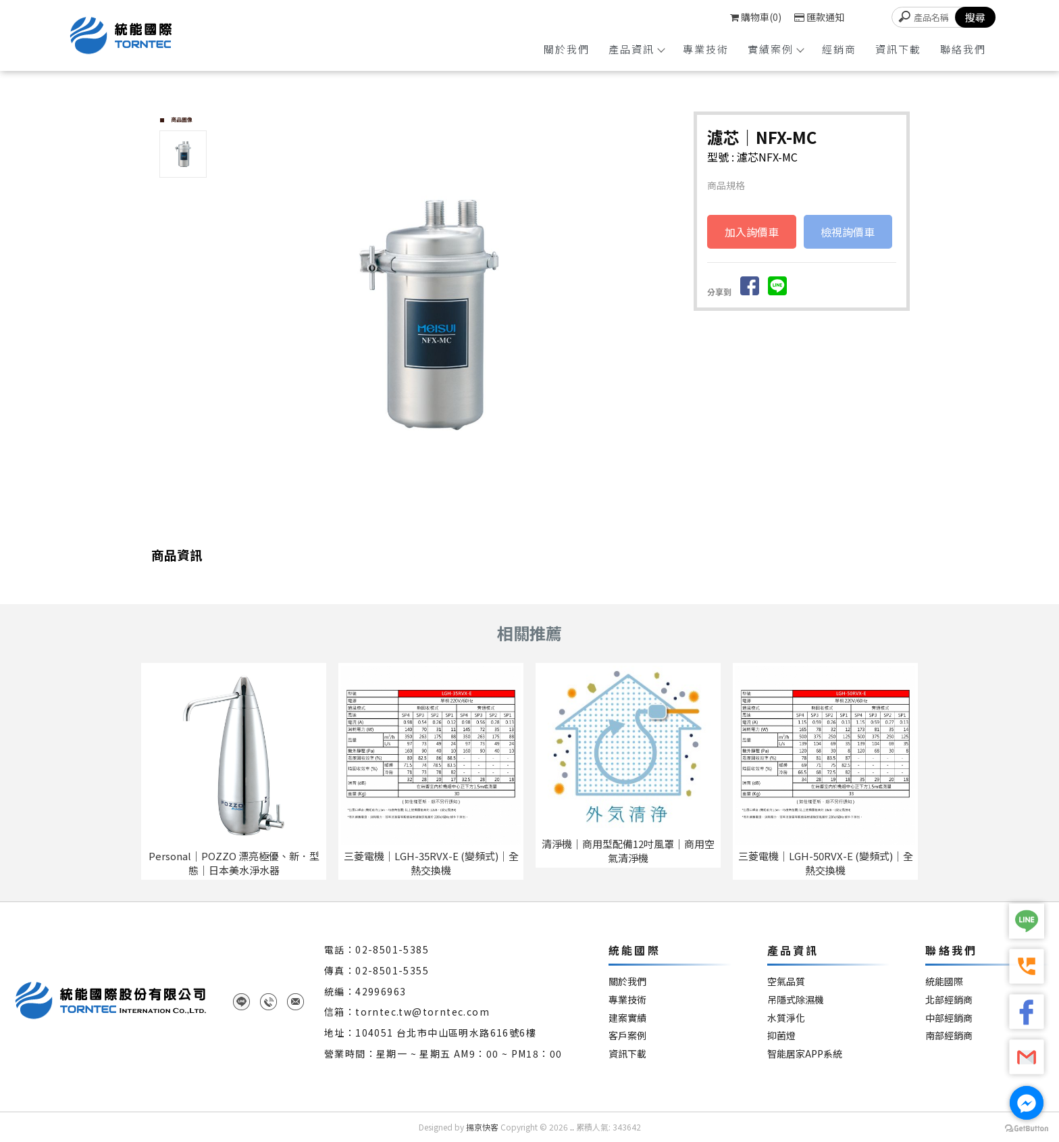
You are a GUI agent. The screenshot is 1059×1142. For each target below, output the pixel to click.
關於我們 (567, 49)
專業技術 (706, 49)
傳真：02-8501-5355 (376, 970)
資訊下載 (898, 49)
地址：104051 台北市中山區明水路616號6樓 (430, 1032)
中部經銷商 (949, 1018)
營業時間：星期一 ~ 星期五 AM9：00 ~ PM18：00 (443, 1053)
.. (572, 1127)
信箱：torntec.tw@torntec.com (407, 1011)
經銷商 (839, 49)
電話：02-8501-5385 (376, 949)
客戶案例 (627, 1035)
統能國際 (944, 981)
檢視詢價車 (848, 232)
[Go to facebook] (1026, 1103)
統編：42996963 (365, 991)
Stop (464, 526)
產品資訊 (636, 49)
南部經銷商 (949, 1035)
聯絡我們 (963, 49)
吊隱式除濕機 (795, 1000)
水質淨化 (786, 1018)
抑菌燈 (781, 1035)
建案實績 (627, 1018)
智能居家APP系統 (804, 1054)
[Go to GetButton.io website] (1026, 1128)
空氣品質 (786, 981)
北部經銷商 (949, 1000)
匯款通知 (819, 17)
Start (453, 526)
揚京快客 (482, 1127)
